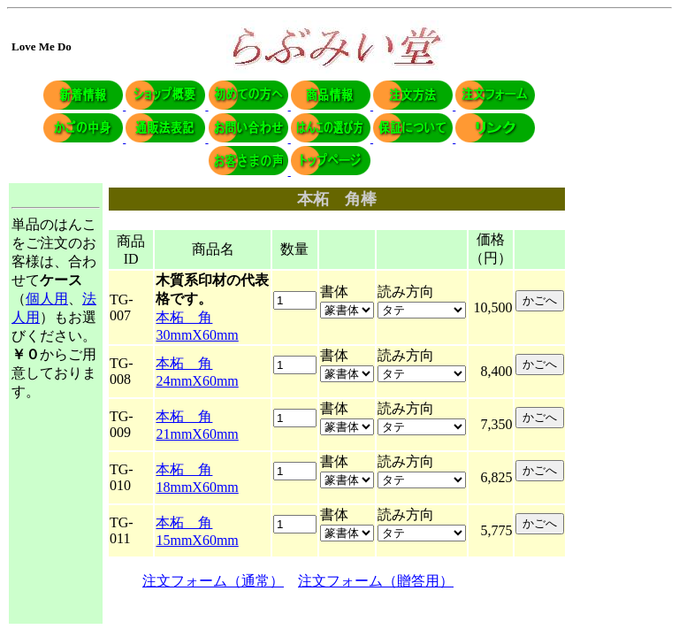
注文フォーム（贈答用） (376, 580)
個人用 (47, 298)
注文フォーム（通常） (213, 580)
